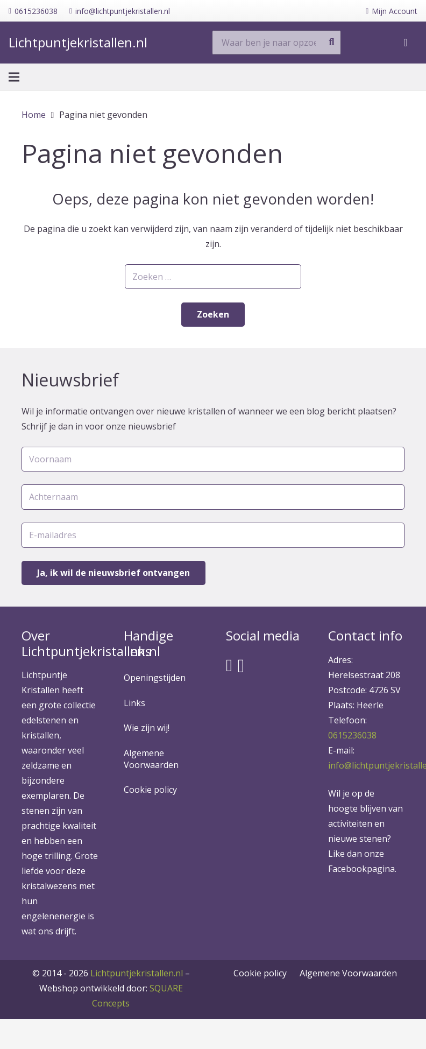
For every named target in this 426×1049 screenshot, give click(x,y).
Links (134, 703)
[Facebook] (229, 665)
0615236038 (352, 735)
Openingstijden (155, 678)
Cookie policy (150, 789)
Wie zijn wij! (146, 728)
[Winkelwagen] (405, 43)
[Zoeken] (331, 43)
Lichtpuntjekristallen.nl (136, 973)
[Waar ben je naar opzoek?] (276, 43)
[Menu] (14, 78)
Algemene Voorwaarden (151, 759)
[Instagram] (241, 666)
